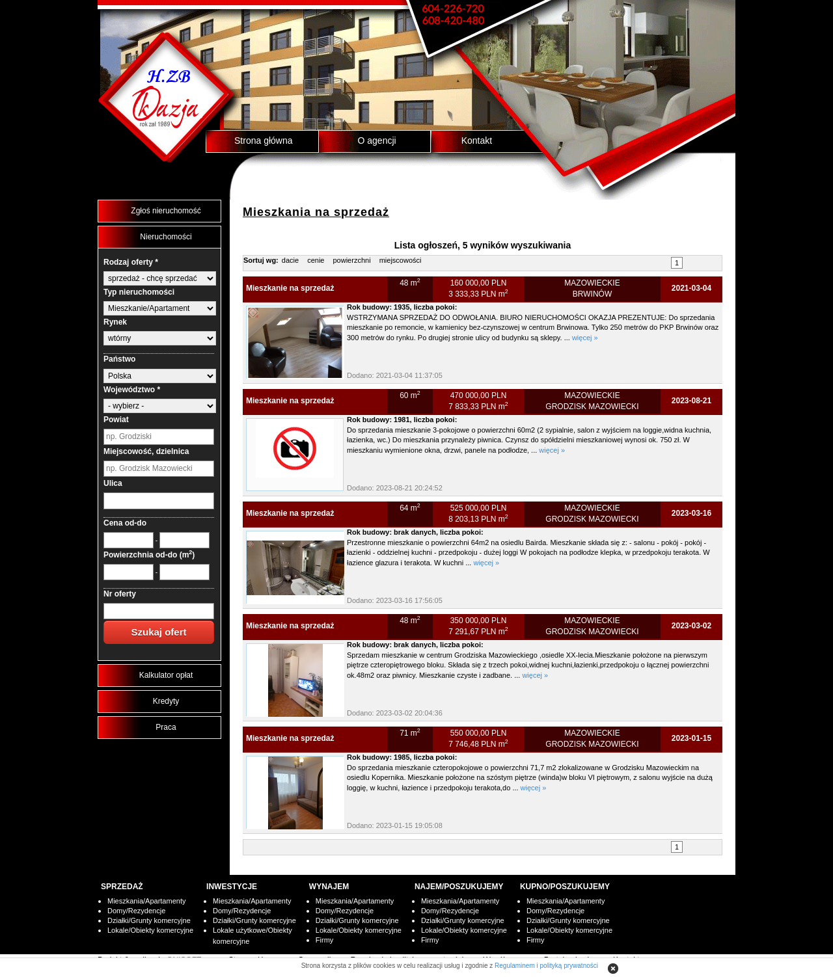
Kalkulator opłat (166, 675)
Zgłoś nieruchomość (165, 210)
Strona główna (263, 140)
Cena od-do (124, 523)
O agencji (377, 140)
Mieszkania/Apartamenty (146, 901)
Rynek (115, 322)
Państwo (119, 359)
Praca (166, 727)
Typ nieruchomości (138, 292)
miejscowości (400, 260)
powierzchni (352, 260)
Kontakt (476, 140)
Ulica (112, 483)
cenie (315, 260)
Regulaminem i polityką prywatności (546, 965)
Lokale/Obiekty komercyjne (150, 930)
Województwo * (131, 389)
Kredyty (166, 701)
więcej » (585, 337)
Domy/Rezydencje (136, 911)
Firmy (325, 940)
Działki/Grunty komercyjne (149, 920)
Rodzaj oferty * (130, 262)
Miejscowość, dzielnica (146, 451)
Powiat (116, 419)
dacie (290, 260)
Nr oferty (119, 593)
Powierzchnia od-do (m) (149, 554)
